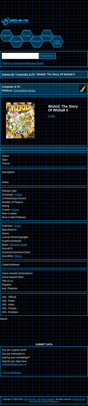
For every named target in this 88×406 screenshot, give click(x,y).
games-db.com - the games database (39, 399)
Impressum (54, 401)
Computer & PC (25, 74)
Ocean (18, 194)
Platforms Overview (13, 63)
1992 (52, 116)
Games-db (8, 74)
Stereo (18, 256)
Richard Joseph (18, 244)
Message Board (34, 63)
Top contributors (12, 372)
